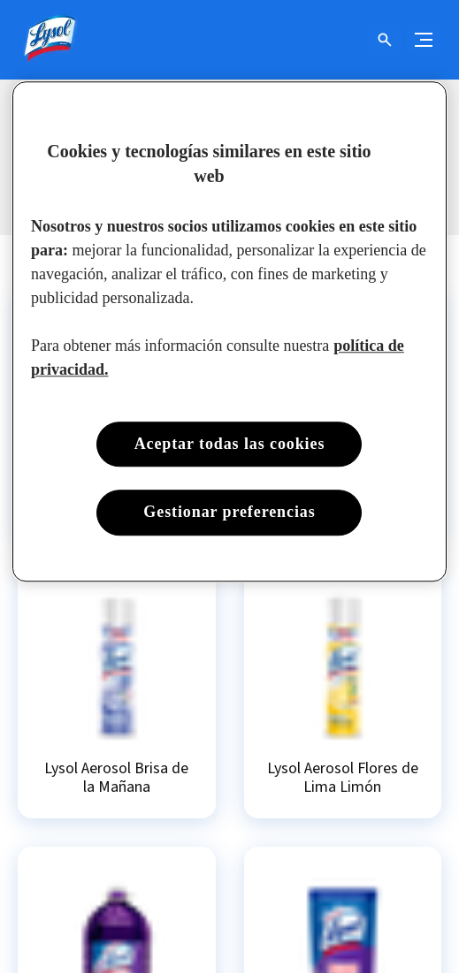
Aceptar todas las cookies (229, 443)
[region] (229, 331)
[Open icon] (384, 39)
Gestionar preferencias (229, 512)
